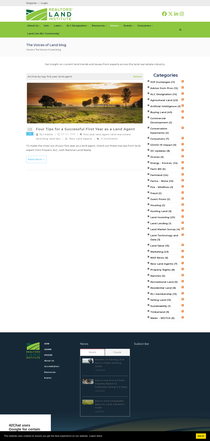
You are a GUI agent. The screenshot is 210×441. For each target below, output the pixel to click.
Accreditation (51, 366)
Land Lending (160, 223)
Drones (157, 157)
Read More (36, 159)
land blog (42, 138)
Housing (157, 205)
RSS (183, 81)
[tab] (92, 352)
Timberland (159, 312)
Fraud (156, 193)
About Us (49, 360)
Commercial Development (161, 120)
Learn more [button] (95, 436)
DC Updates (160, 150)
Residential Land (163, 288)
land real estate (121, 134)
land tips (55, 138)
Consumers (159, 138)
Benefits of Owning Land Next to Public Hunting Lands (109, 363)
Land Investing (162, 217)
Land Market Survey (165, 229)
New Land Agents (80, 138)
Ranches (157, 275)
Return (137, 76)
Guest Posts (160, 199)
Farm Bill (158, 169)
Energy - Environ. (164, 163)
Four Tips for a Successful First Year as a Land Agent (85, 129)
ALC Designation (163, 94)
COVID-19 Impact (163, 145)
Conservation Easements (159, 130)
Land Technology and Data (164, 237)
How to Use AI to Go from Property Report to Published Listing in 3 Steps (111, 383)
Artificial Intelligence (165, 106)
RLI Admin (46, 134)
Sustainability (160, 306)
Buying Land (161, 112)
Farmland (159, 175)
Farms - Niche (162, 181)
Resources (50, 372)
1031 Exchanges (162, 82)
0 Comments (109, 138)
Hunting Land (161, 211)
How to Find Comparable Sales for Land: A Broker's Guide (110, 404)
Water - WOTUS (162, 318)
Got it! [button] (201, 436)
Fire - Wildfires (161, 187)
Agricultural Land (164, 100)
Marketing (159, 251)
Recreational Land (164, 282)
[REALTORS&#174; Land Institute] (49, 14)
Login (44, 3)
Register (31, 3)
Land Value (160, 245)
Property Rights (162, 269)
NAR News (159, 257)
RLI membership (163, 294)
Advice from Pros (164, 88)
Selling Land (160, 300)
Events (48, 378)
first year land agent (96, 134)
